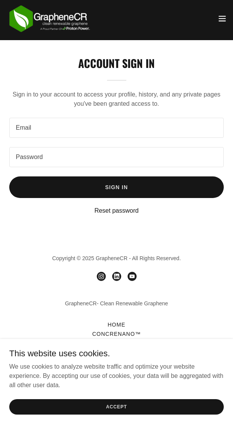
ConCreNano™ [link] (116, 334)
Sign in (116, 187)
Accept (116, 417)
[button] (222, 18)
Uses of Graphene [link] (117, 343)
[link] (49, 18)
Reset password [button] (116, 210)
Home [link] (117, 325)
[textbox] (116, 128)
